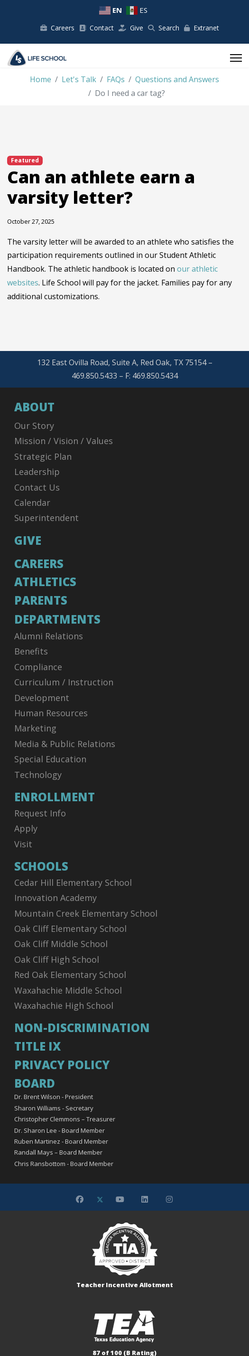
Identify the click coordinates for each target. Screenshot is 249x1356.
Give (131, 27)
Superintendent (46, 517)
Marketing (35, 728)
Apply (25, 828)
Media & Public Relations (64, 743)
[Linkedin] (144, 1199)
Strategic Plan (43, 456)
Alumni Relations (48, 636)
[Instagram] (169, 1199)
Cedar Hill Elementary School (73, 882)
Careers (57, 27)
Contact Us (37, 487)
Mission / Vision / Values (63, 440)
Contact (96, 27)
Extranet (201, 27)
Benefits (31, 651)
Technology (38, 774)
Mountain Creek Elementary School (85, 913)
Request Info (40, 813)
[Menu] (236, 58)
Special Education (50, 759)
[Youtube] (120, 1199)
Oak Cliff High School (56, 959)
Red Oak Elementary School (70, 974)
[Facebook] (79, 1199)
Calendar (32, 502)
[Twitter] (100, 1199)
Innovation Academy (55, 897)
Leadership (37, 471)
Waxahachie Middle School (68, 990)
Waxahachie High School (63, 1005)
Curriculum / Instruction (63, 682)
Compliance (38, 667)
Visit (23, 844)
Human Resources (51, 713)
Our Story (34, 425)
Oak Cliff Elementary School (70, 928)
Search (163, 27)
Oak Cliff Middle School (61, 943)
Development (41, 697)
